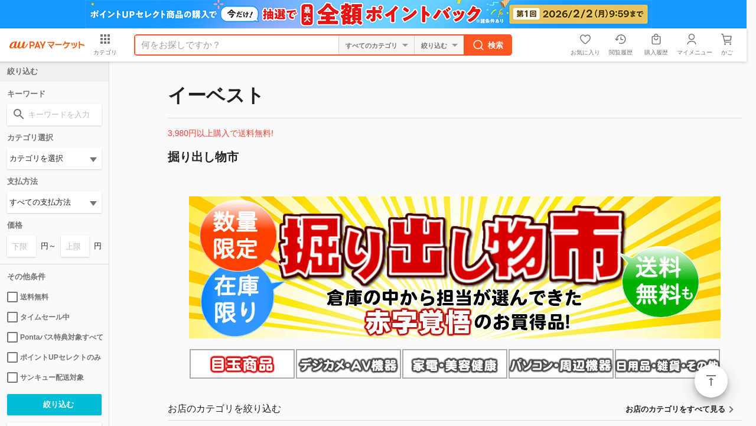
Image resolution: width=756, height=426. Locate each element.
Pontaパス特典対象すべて (54, 337)
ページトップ (711, 381)
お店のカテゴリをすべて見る (675, 409)
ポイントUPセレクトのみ (54, 357)
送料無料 (27, 297)
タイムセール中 (38, 317)
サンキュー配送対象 (45, 377)
